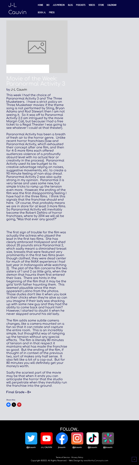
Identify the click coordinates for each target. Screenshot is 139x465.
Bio (47, 5)
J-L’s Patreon (59, 5)
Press (51, 12)
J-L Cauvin (19, 89)
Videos (92, 5)
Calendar (111, 5)
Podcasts (80, 5)
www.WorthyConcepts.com (96, 461)
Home (40, 5)
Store (101, 5)
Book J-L (42, 12)
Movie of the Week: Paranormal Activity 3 (35, 81)
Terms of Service (63, 457)
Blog (70, 5)
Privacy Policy (77, 457)
